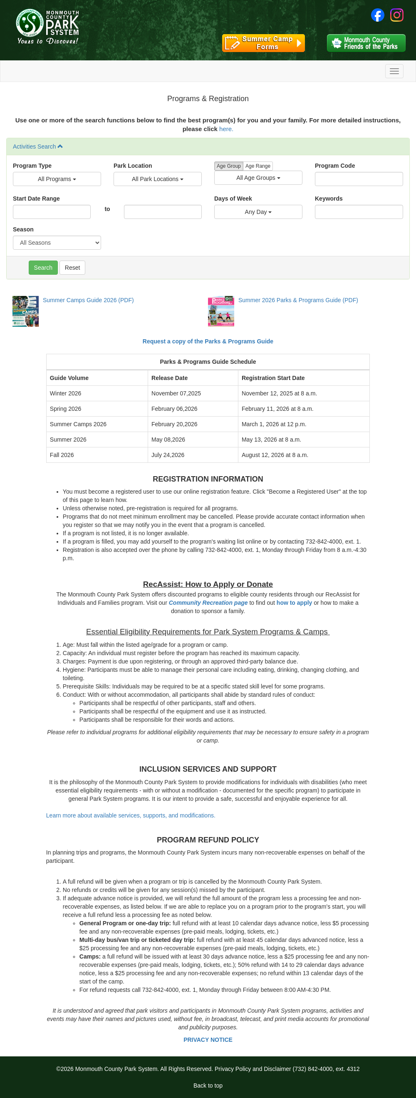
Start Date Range (36, 198)
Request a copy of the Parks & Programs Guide (208, 341)
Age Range (257, 166)
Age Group (229, 166)
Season (23, 229)
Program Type (32, 165)
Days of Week (233, 198)
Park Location (133, 165)
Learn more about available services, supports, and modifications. (130, 815)
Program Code (335, 165)
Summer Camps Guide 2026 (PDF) (88, 300)
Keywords (329, 198)
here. (226, 128)
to (107, 209)
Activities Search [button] (38, 146)
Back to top (208, 1085)
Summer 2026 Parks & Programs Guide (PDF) (298, 300)
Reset (72, 267)
